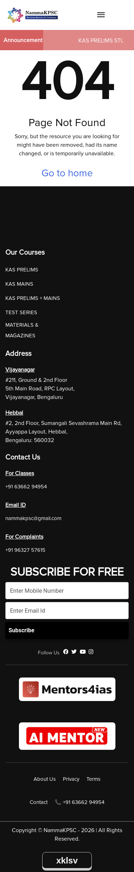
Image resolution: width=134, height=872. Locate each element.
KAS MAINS (19, 284)
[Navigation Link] (101, 16)
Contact (39, 802)
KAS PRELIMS (21, 269)
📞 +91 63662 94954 (79, 802)
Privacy (71, 779)
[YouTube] (83, 652)
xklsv (67, 860)
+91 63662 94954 (26, 486)
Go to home (67, 173)
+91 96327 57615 (25, 550)
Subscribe (21, 630)
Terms (93, 779)
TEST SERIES (21, 312)
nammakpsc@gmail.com (33, 518)
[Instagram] (91, 652)
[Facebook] (66, 652)
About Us (45, 779)
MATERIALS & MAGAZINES (22, 330)
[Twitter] (74, 652)
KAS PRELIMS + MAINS (32, 298)
